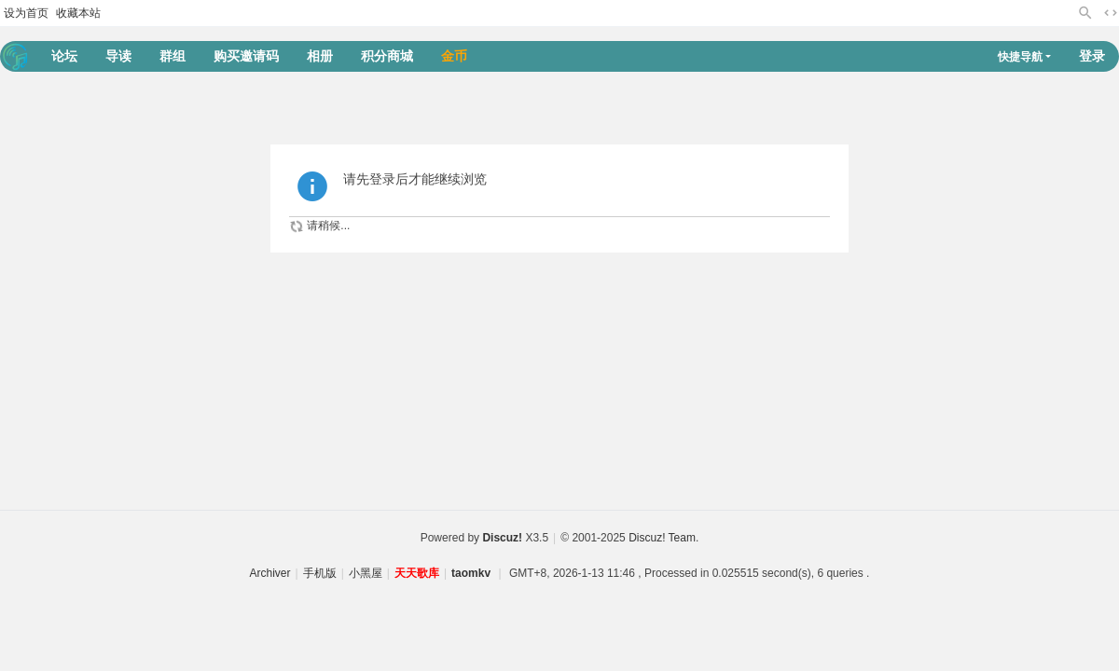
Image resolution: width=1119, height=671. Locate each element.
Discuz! (502, 537)
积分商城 (387, 55)
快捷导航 (1020, 56)
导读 (118, 55)
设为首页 (26, 13)
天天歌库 (416, 573)
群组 (172, 55)
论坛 (64, 55)
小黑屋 (365, 573)
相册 (320, 55)
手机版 (320, 573)
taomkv (470, 573)
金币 (454, 55)
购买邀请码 (246, 55)
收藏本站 (78, 13)
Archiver (270, 573)
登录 (1092, 55)
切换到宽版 (1110, 13)
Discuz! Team (662, 537)
